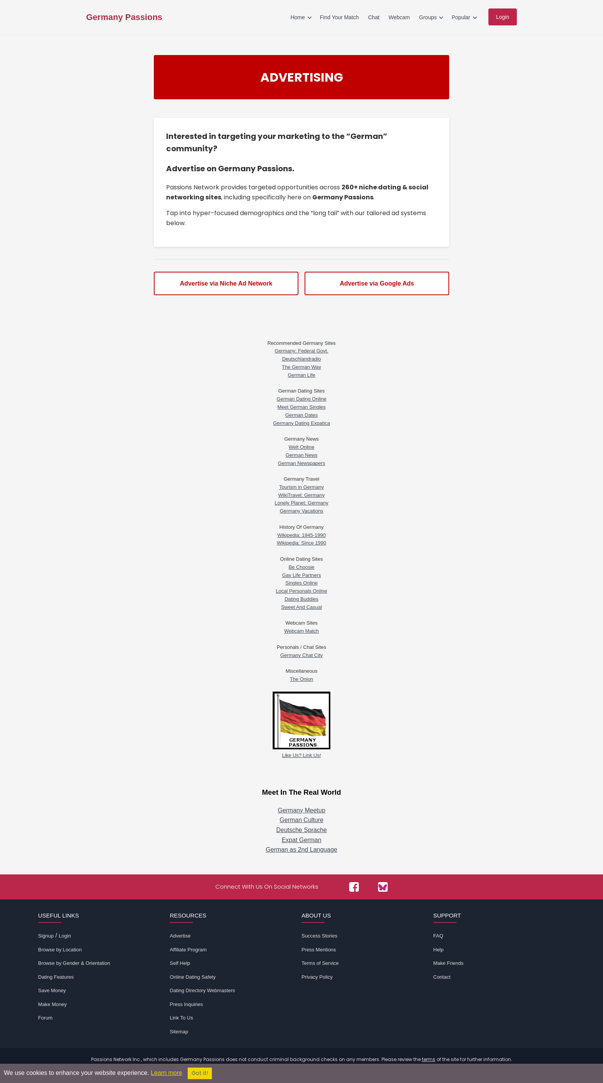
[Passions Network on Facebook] (354, 887)
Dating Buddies (301, 599)
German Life (301, 375)
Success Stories (319, 936)
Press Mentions (319, 950)
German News (301, 455)
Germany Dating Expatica (301, 423)
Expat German (301, 840)
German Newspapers (301, 463)
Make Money (52, 1004)
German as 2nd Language (301, 849)
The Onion (301, 679)
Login (65, 936)
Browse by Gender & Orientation (74, 963)
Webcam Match (301, 631)
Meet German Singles (301, 407)
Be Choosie (301, 567)
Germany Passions (124, 17)
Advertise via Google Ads (377, 283)
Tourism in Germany (301, 487)
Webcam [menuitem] (399, 17)
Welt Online (302, 447)
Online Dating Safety (193, 977)
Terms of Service (320, 963)
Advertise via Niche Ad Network (226, 283)
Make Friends (448, 963)
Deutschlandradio (301, 359)
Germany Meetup (301, 810)
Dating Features (56, 977)
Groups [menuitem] (428, 17)
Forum (45, 1018)
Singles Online (301, 583)
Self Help (180, 963)
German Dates (301, 415)
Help (438, 950)
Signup (45, 936)
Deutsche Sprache (301, 830)
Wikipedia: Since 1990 (301, 543)
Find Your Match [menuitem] (339, 17)
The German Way (301, 367)
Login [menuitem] (502, 17)
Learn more (166, 1073)
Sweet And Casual (301, 607)
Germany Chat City (301, 655)
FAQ (438, 936)
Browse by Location (60, 950)
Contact (442, 977)
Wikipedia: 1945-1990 (301, 535)
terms (428, 1059)
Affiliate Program (188, 950)
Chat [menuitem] (374, 17)
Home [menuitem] (297, 17)
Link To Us (181, 1018)
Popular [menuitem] (460, 17)
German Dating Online (301, 399)
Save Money (52, 990)
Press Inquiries (186, 1004)
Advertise (180, 936)
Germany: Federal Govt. (301, 351)
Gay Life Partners (301, 575)
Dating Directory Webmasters (202, 990)
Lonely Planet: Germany (301, 503)
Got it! (200, 1073)
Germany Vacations (301, 511)
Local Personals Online (301, 591)
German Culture (301, 820)
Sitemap (179, 1032)
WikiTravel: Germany (301, 495)
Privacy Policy (317, 977)
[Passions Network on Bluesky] (383, 887)
